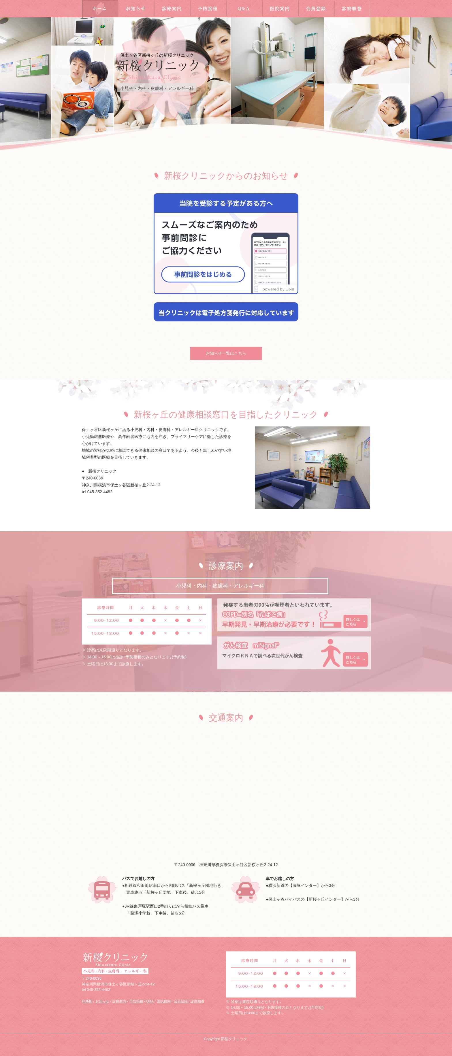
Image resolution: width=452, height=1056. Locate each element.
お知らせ (136, 8)
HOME (100, 8)
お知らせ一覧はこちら (226, 353)
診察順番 (352, 8)
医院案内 (280, 8)
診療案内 (172, 8)
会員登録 (316, 8)
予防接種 (208, 8)
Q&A (244, 8)
